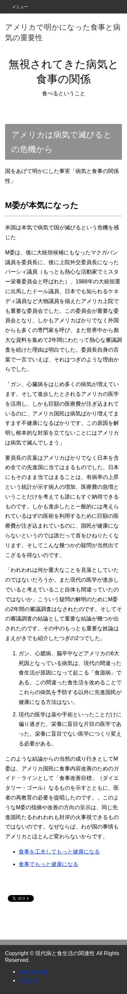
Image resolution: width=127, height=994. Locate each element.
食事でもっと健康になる (48, 864)
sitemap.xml (33, 971)
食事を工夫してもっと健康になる (59, 852)
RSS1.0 (28, 980)
